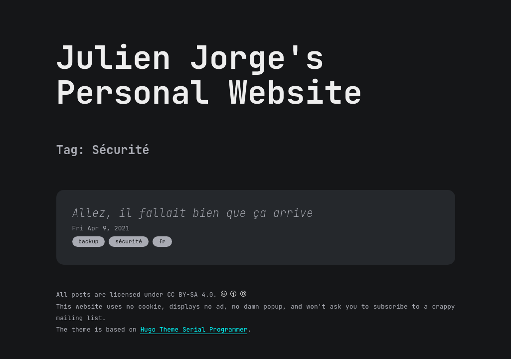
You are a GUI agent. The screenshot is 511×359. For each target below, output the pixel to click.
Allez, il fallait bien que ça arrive (193, 212)
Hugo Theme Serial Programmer (193, 329)
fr (162, 241)
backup (88, 241)
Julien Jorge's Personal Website (209, 74)
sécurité (128, 241)
